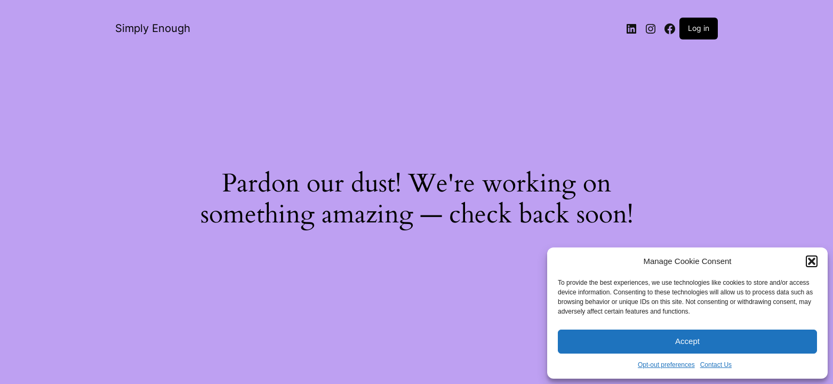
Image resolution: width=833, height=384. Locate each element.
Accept (687, 341)
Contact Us (716, 365)
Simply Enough (152, 28)
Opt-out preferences (666, 365)
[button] (811, 261)
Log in (698, 28)
